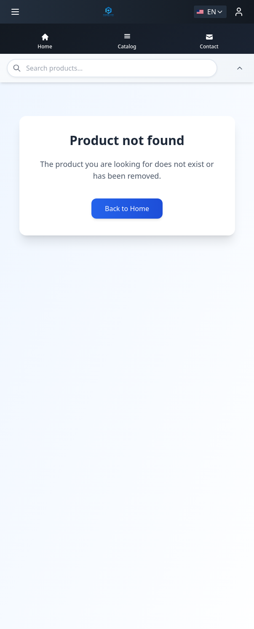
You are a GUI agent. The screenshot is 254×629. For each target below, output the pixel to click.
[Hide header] (239, 68)
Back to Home (127, 206)
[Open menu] (15, 11)
